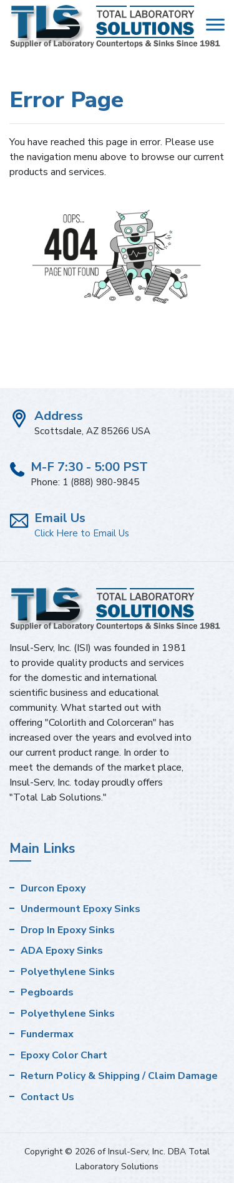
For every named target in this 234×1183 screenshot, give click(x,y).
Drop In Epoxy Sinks (68, 930)
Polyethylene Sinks (68, 972)
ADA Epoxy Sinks (62, 950)
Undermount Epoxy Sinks (80, 909)
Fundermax (47, 1034)
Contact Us (47, 1097)
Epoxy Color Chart (64, 1055)
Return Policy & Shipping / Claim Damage (119, 1076)
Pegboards (47, 992)
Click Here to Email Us (81, 533)
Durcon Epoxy (53, 888)
